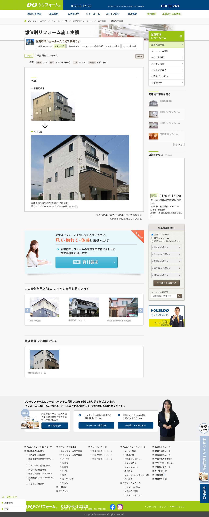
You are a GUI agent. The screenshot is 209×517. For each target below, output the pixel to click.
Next (140, 310)
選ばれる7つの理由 (35, 451)
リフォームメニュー (133, 495)
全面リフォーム (160, 234)
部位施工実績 (117, 21)
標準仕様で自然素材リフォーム (41, 460)
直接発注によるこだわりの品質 (41, 478)
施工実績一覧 (157, 44)
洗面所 (65, 467)
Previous (27, 310)
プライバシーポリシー (164, 463)
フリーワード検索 (159, 292)
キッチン (66, 459)
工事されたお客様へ (163, 459)
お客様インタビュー (160, 76)
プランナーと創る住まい (39, 465)
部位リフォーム (160, 237)
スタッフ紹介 (113, 46)
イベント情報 (130, 46)
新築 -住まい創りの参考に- (165, 241)
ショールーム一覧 (59, 21)
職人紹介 (128, 471)
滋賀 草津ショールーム (102, 455)
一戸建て (63, 487)
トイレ (65, 471)
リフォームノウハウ (131, 483)
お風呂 (65, 463)
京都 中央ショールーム (102, 459)
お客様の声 (74, 46)
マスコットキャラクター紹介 (137, 475)
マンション (64, 491)
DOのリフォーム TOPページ (39, 447)
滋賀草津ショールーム (82, 21)
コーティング (68, 479)
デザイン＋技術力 (36, 483)
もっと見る (180, 144)
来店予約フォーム (162, 451)
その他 (65, 483)
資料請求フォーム (162, 455)
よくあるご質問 (131, 491)
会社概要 (128, 479)
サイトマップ (161, 471)
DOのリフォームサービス (134, 447)
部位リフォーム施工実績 (71, 455)
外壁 (6, 508)
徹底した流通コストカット (40, 473)
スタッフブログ (158, 69)
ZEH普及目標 (161, 479)
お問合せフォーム (162, 447)
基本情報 (8, 502)
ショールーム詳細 (159, 50)
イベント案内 (130, 451)
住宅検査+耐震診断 (36, 455)
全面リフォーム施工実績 (71, 451)
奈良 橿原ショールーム (102, 451)
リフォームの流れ (132, 487)
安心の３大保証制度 (37, 469)
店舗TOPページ (45, 46)
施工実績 (102, 21)
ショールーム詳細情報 (93, 46)
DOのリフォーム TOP (36, 21)
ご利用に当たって (162, 467)
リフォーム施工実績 (67, 447)
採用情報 (160, 475)
